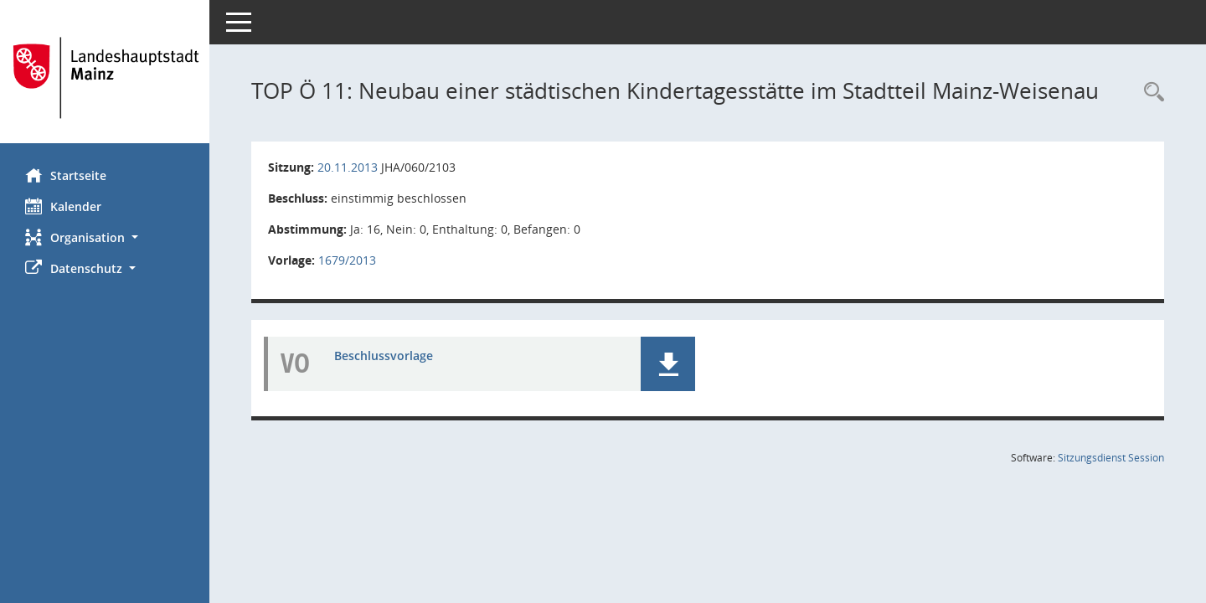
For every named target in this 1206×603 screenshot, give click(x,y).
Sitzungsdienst (1111, 458)
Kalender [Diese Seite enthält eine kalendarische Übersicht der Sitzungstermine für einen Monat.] (63, 206)
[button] (104, 237)
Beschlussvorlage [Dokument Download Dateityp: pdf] (383, 355)
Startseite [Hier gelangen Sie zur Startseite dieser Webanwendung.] (65, 175)
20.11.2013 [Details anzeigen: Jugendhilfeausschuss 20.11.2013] (347, 167)
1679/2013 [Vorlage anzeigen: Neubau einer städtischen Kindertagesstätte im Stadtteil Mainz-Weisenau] (347, 260)
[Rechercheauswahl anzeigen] (1150, 92)
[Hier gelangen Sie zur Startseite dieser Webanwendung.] (104, 77)
